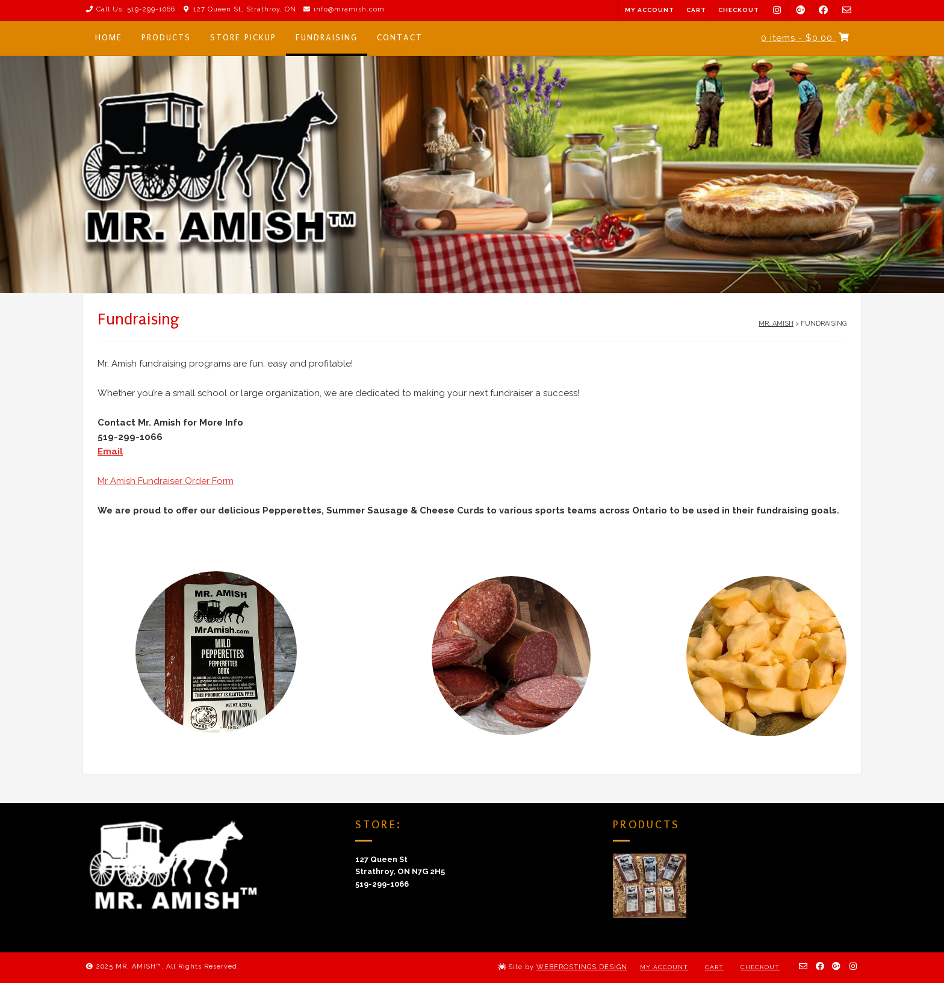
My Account (649, 10)
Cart (696, 10)
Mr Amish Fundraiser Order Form (166, 481)
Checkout (738, 10)
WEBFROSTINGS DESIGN (581, 967)
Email (110, 451)
